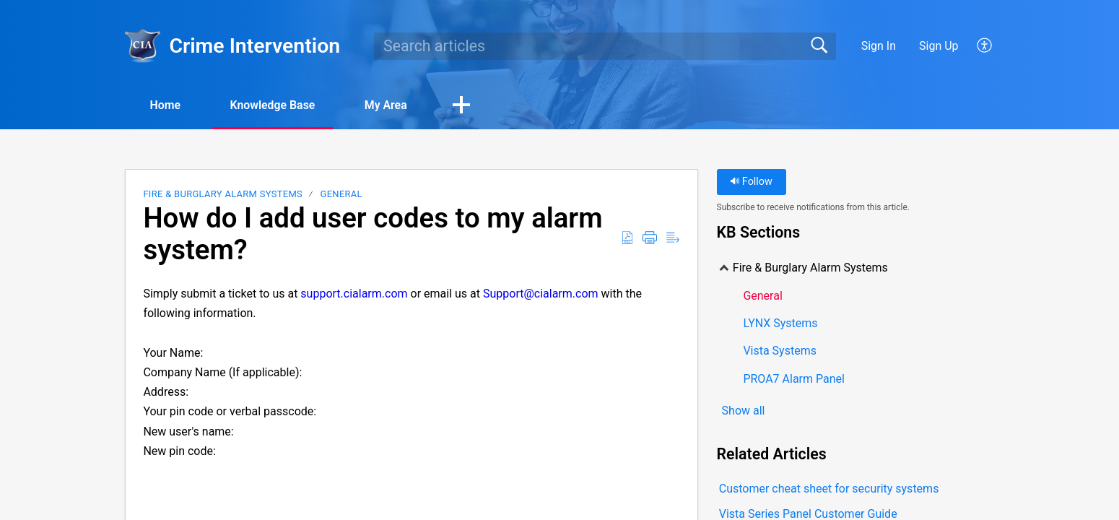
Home (165, 105)
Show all (743, 410)
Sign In (878, 46)
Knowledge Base (275, 105)
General (341, 194)
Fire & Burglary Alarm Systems (222, 194)
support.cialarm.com (353, 293)
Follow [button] (751, 182)
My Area (389, 105)
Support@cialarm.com (540, 293)
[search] (605, 46)
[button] (985, 46)
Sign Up (939, 46)
